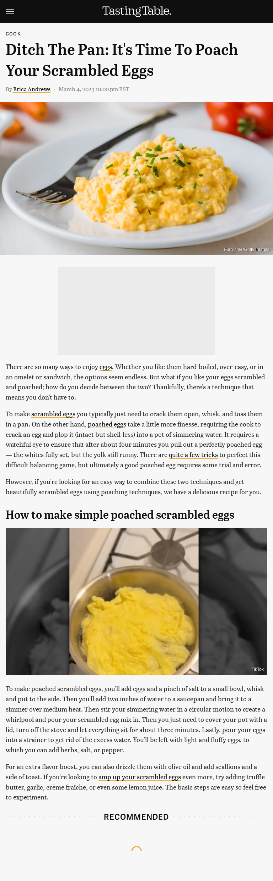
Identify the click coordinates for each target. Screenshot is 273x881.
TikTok (258, 669)
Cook (13, 33)
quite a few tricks (193, 454)
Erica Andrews (31, 89)
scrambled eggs (53, 413)
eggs (106, 366)
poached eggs (107, 423)
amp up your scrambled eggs (139, 776)
